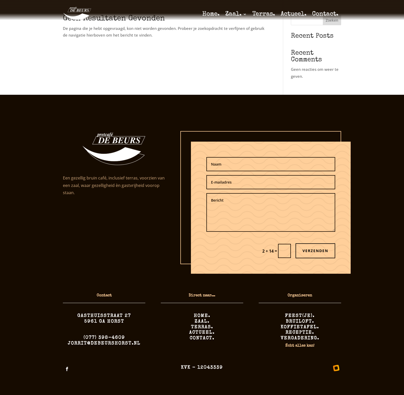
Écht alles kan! (299, 346)
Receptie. (299, 332)
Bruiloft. (300, 321)
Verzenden (315, 250)
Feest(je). (300, 316)
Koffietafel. (300, 327)
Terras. (263, 14)
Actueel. (293, 14)
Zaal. (233, 14)
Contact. (325, 14)
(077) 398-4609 (104, 338)
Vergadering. (300, 338)
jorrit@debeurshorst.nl (104, 343)
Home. (211, 14)
